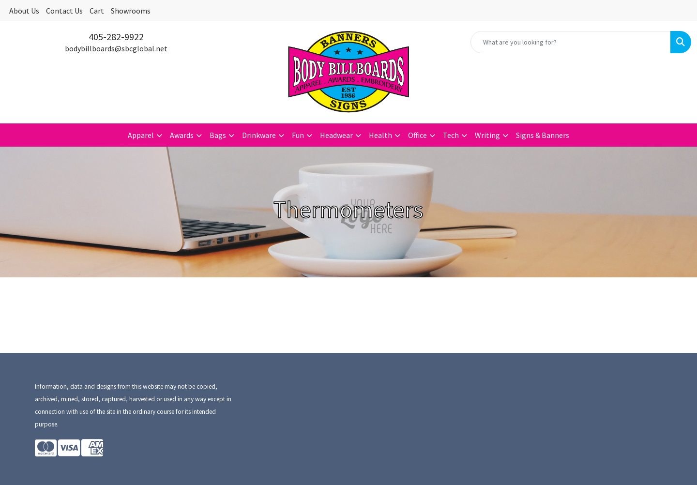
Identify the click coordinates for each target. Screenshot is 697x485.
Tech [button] (451, 135)
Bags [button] (218, 135)
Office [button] (417, 135)
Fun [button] (298, 135)
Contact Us (64, 10)
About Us (24, 10)
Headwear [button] (336, 135)
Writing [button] (487, 135)
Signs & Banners (542, 135)
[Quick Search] (570, 42)
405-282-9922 (116, 36)
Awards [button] (182, 135)
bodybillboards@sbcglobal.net (116, 48)
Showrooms (131, 10)
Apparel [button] (141, 135)
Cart (97, 10)
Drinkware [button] (259, 135)
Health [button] (380, 135)
